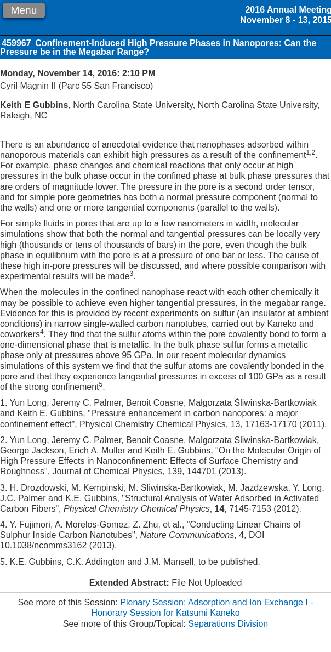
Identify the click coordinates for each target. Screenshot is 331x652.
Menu (23, 10)
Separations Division (228, 623)
